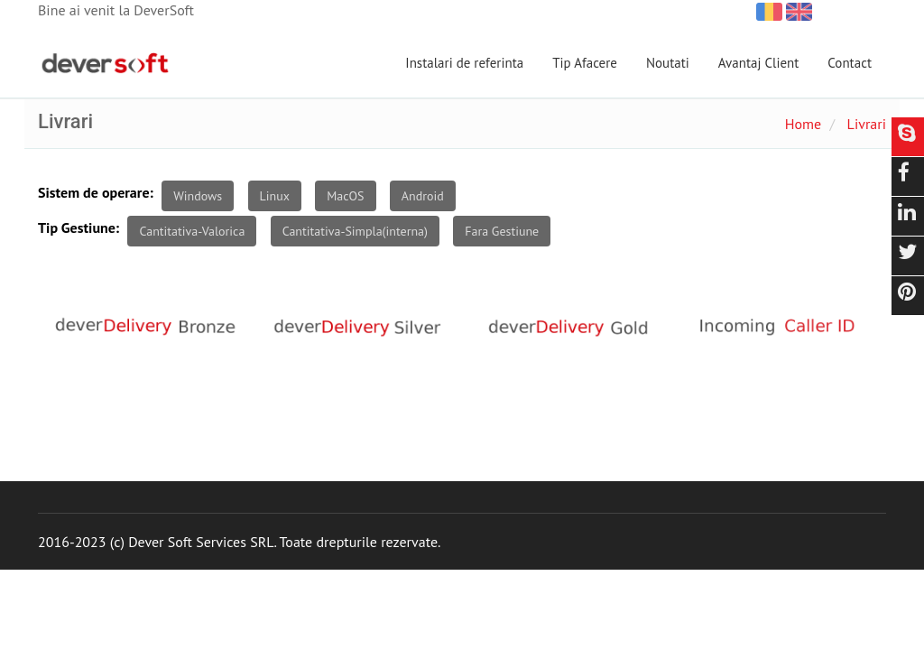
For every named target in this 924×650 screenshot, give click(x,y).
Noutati (667, 62)
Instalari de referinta (464, 62)
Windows (197, 196)
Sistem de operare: (95, 192)
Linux (275, 196)
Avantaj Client (758, 62)
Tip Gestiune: (78, 227)
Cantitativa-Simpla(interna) (355, 231)
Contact (849, 62)
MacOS (345, 196)
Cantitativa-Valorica (192, 231)
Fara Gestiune (502, 231)
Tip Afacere (584, 62)
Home (803, 124)
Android (423, 196)
